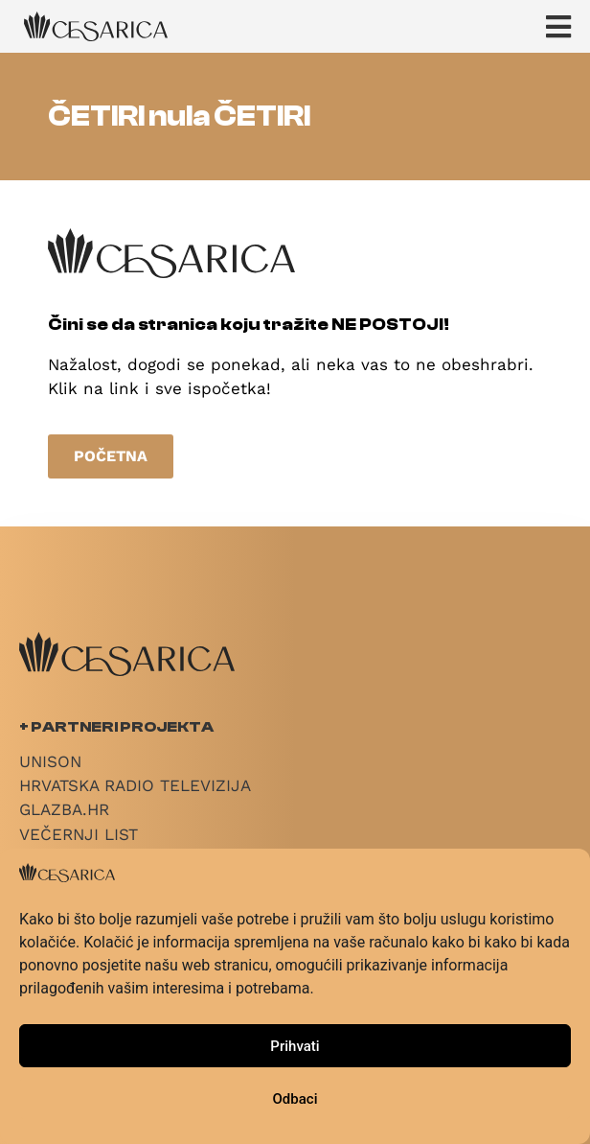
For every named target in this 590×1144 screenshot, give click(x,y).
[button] (568, 26)
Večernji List (78, 834)
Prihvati (294, 1046)
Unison (50, 761)
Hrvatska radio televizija (135, 785)
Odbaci (295, 1099)
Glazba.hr (64, 809)
